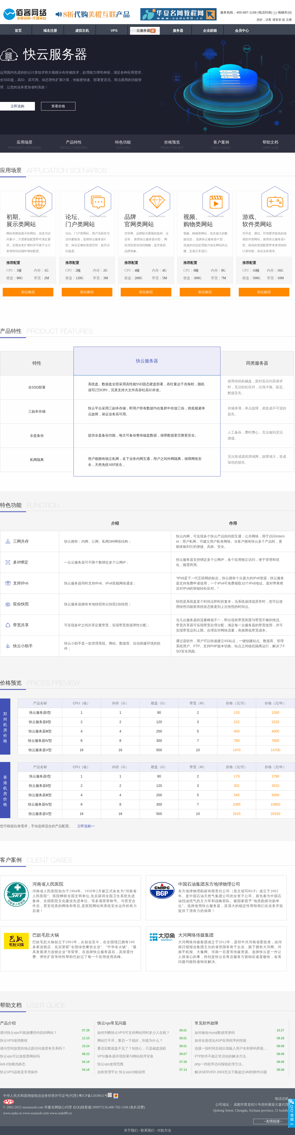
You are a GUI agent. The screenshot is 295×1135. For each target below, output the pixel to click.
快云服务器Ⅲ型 (40, 731)
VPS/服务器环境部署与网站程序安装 (125, 1056)
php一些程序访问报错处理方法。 (220, 1064)
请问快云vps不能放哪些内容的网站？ (28, 1033)
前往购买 (28, 292)
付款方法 (164, 1130)
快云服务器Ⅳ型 (40, 741)
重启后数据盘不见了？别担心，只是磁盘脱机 (131, 1048)
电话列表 (265, 12)
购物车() (285, 12)
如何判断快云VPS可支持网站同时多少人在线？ (133, 1033)
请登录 (276, 19)
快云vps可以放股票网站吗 (20, 1056)
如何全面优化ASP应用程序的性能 (220, 1040)
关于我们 (131, 1130)
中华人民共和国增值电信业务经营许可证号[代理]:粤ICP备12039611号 (55, 1096)
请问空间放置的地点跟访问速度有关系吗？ (32, 1048)
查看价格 (58, 106)
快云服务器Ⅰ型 (40, 712)
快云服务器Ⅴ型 (40, 750)
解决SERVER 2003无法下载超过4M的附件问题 (231, 1072)
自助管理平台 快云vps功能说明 (121, 1072)
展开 (291, 1113)
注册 (289, 19)
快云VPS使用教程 (14, 1040)
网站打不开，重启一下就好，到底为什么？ (130, 1040)
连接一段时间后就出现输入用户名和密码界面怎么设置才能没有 (231, 1048)
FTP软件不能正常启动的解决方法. (221, 1056)
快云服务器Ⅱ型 (40, 722)
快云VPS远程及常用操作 (19, 1072)
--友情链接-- (273, 1121)
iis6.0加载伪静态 (12, 1064)
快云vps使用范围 (110, 1064)
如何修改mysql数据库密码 (215, 1033)
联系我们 (147, 1130)
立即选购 (17, 106)
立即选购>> (86, 826)
